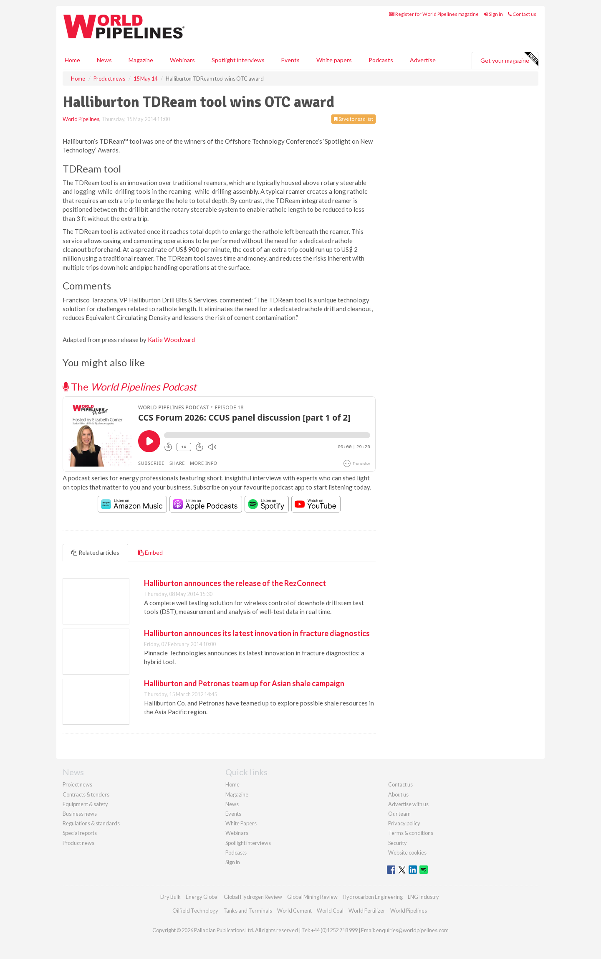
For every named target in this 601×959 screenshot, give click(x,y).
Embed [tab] (150, 552)
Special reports (80, 833)
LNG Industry (423, 896)
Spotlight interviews (238, 59)
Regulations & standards (91, 823)
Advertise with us (408, 804)
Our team (399, 813)
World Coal (330, 910)
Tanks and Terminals (247, 910)
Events (290, 59)
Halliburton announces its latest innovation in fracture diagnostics (257, 633)
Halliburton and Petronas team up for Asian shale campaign (244, 683)
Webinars (182, 59)
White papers (334, 59)
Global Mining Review (312, 896)
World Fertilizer (366, 910)
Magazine (141, 59)
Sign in (493, 14)
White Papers (241, 823)
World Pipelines (81, 119)
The (130, 387)
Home (72, 59)
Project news (77, 784)
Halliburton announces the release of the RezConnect (235, 583)
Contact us (522, 14)
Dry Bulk (170, 896)
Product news (78, 843)
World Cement (294, 910)
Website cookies (407, 852)
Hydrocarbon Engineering (373, 896)
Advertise (423, 59)
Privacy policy (404, 823)
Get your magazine (509, 59)
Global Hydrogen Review (253, 896)
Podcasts (381, 59)
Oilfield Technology (195, 910)
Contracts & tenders (86, 794)
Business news (80, 813)
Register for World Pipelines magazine (434, 14)
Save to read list (353, 119)
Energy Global (202, 896)
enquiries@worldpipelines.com (412, 930)
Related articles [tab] (95, 552)
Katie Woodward (171, 339)
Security (397, 843)
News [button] (104, 59)
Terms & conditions (410, 833)
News (232, 804)
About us (398, 794)
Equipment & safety (85, 804)
